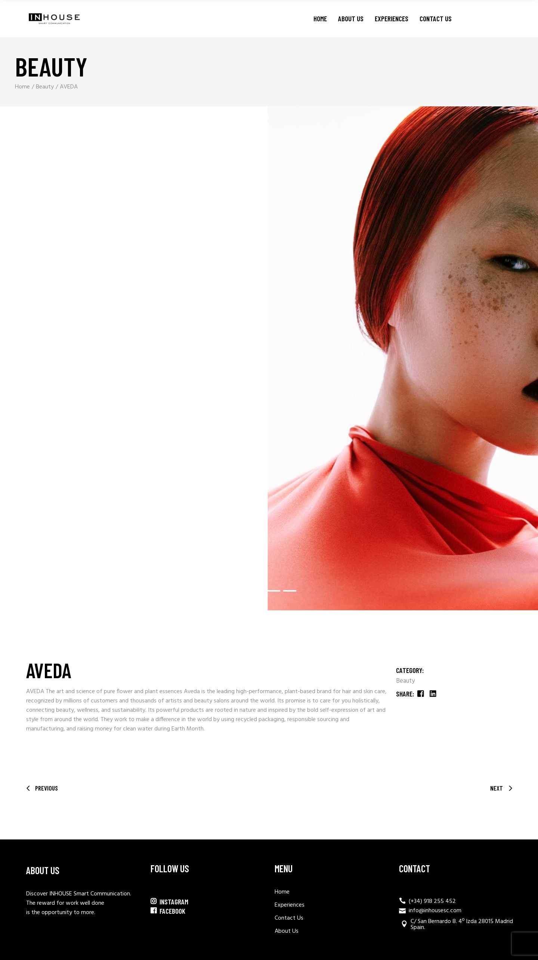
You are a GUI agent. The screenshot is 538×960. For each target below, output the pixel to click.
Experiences (289, 905)
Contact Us (289, 918)
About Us (287, 931)
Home (282, 892)
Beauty (405, 681)
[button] (253, 591)
